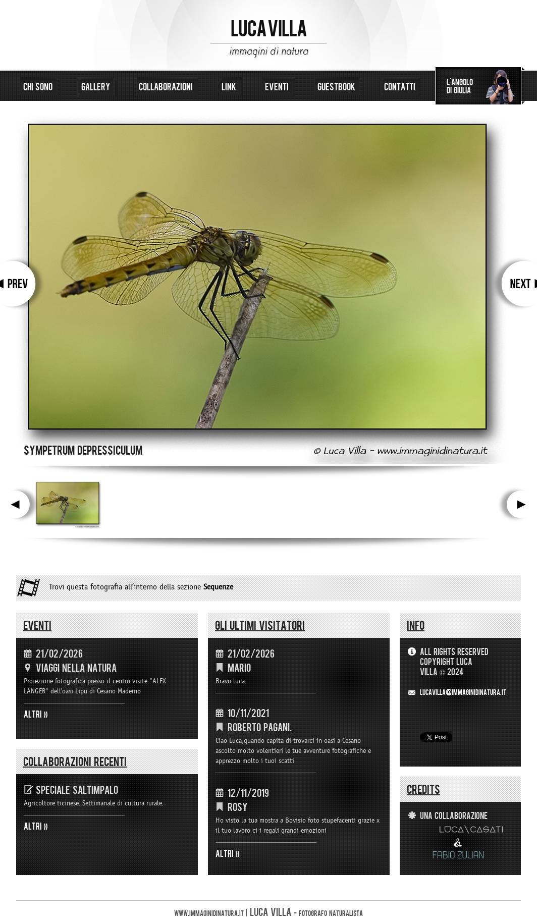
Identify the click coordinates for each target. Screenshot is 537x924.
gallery (96, 87)
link (230, 87)
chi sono (39, 87)
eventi (278, 87)
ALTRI (33, 715)
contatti (399, 87)
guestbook (337, 87)
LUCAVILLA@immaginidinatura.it (463, 692)
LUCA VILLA (269, 29)
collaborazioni (167, 87)
